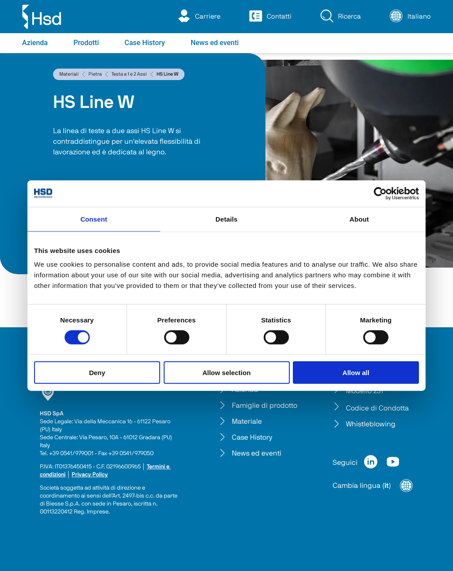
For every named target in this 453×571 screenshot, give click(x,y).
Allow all (355, 372)
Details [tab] (226, 218)
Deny (97, 372)
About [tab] (359, 218)
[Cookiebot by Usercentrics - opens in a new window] (380, 193)
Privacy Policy (90, 475)
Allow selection (226, 372)
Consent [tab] (94, 218)
